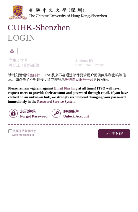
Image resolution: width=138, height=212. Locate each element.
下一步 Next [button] (114, 133)
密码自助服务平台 (79, 79)
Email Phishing (65, 88)
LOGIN (21, 37)
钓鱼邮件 (33, 75)
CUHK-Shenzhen (39, 27)
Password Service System (56, 102)
